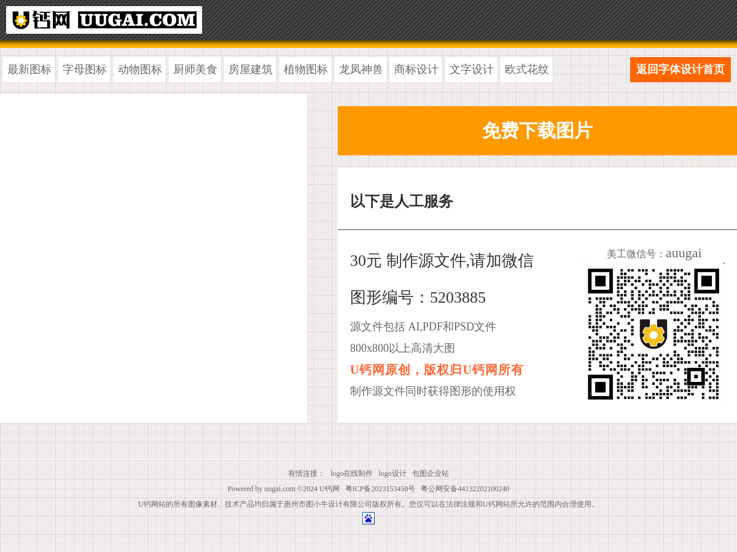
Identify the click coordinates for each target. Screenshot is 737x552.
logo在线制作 (351, 473)
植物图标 (306, 69)
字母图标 (85, 69)
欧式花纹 (527, 69)
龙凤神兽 (361, 69)
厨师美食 (195, 69)
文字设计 (472, 69)
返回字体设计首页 (680, 69)
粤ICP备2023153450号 (380, 488)
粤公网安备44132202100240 (465, 488)
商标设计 (416, 69)
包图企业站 (430, 473)
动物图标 (140, 69)
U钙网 (329, 488)
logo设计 (393, 473)
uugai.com (280, 488)
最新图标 (29, 69)
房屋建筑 (250, 69)
